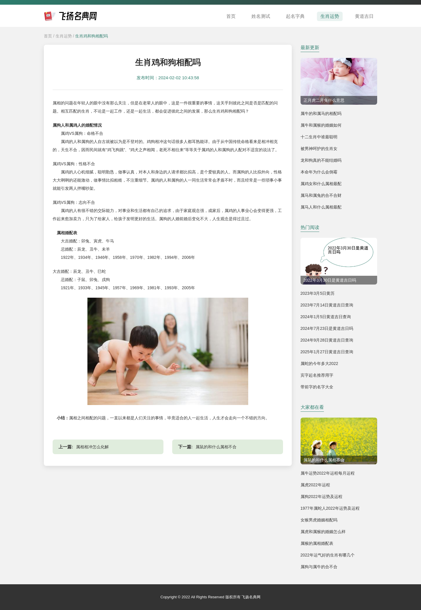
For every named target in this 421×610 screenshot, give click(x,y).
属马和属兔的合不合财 (321, 195)
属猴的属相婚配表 (317, 543)
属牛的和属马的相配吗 (321, 113)
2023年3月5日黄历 (318, 293)
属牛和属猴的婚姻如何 (321, 125)
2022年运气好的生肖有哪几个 (328, 555)
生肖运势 (329, 16)
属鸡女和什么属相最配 (321, 183)
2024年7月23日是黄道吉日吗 (327, 328)
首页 (231, 16)
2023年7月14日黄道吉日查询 (327, 305)
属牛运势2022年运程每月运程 (328, 473)
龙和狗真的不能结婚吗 (321, 160)
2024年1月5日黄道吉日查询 (326, 316)
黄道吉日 (364, 16)
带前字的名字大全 (317, 387)
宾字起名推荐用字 (317, 375)
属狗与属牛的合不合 (319, 566)
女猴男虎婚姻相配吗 (319, 520)
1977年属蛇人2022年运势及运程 (330, 508)
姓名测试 (260, 16)
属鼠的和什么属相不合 (216, 446)
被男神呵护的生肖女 (319, 148)
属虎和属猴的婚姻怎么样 (323, 531)
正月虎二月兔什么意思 (323, 100)
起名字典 (295, 16)
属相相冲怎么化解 (92, 446)
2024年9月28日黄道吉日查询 (327, 340)
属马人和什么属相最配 (321, 207)
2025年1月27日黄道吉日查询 (327, 351)
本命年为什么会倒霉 (319, 172)
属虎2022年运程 (315, 485)
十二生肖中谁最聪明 (319, 137)
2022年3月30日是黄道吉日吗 (329, 280)
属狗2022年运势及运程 (321, 496)
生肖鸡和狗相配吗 (91, 36)
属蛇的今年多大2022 (319, 363)
